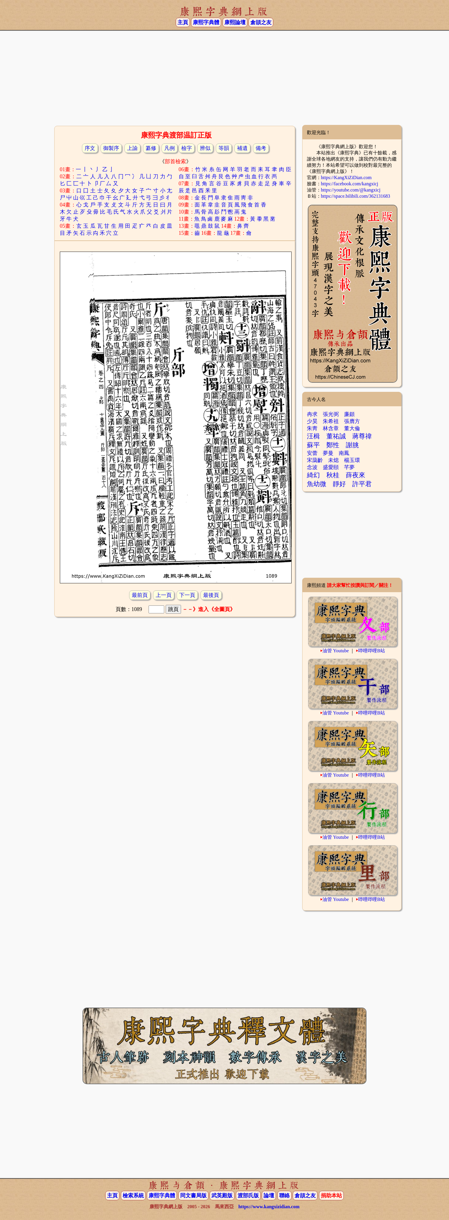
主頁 (182, 22)
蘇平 (313, 445)
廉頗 (349, 414)
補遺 (242, 148)
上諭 (132, 148)
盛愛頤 (331, 467)
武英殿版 (222, 1195)
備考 (261, 148)
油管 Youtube (336, 650)
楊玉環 (352, 460)
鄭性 (332, 445)
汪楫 (313, 436)
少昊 (312, 421)
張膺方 (352, 421)
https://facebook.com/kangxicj (349, 183)
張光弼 (331, 414)
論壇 (269, 1195)
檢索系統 (133, 1195)
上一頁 (164, 595)
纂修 (151, 148)
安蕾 (312, 453)
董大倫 (352, 428)
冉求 (312, 414)
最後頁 (211, 595)
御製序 (111, 148)
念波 (312, 467)
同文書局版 (193, 1195)
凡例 (169, 148)
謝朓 (352, 445)
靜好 (339, 484)
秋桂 (332, 475)
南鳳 (344, 453)
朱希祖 (331, 421)
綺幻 (313, 475)
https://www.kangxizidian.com (269, 1206)
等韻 (223, 148)
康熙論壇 (235, 22)
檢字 (186, 148)
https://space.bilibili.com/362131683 (355, 196)
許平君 (362, 484)
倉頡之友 (261, 22)
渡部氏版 (248, 1195)
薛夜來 (355, 475)
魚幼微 (316, 484)
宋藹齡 (315, 460)
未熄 (333, 460)
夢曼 (328, 453)
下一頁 (187, 595)
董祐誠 (336, 436)
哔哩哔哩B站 (371, 650)
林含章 (331, 428)
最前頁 (140, 595)
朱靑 (312, 428)
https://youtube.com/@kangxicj (351, 189)
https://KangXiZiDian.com (346, 177)
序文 (90, 148)
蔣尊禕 (362, 436)
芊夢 (349, 467)
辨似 (205, 148)
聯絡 (284, 1195)
